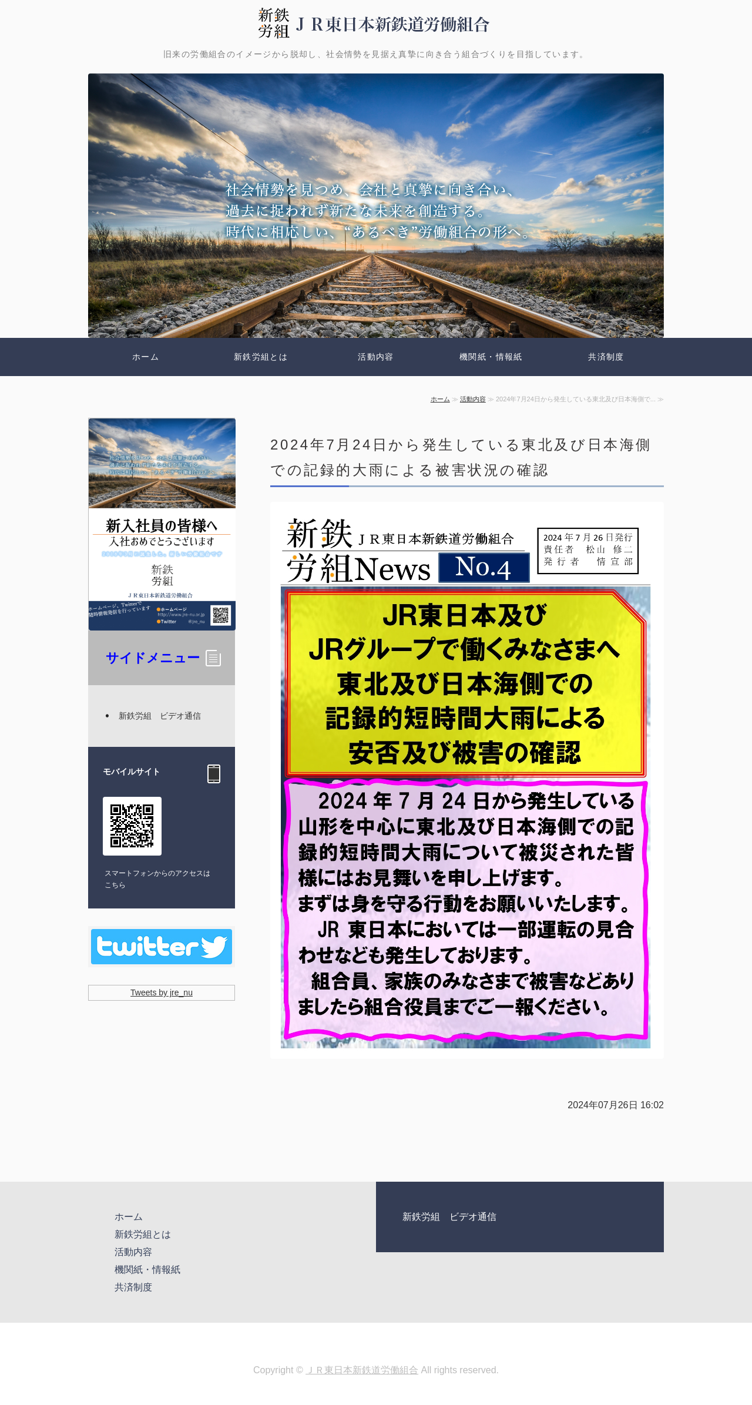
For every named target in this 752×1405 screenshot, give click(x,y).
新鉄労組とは (261, 356)
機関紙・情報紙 (491, 356)
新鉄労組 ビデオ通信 (160, 715)
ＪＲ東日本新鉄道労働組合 (362, 1370)
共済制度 (606, 356)
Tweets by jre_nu (161, 992)
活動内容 (376, 356)
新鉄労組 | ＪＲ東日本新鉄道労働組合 (376, 23)
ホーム (145, 356)
